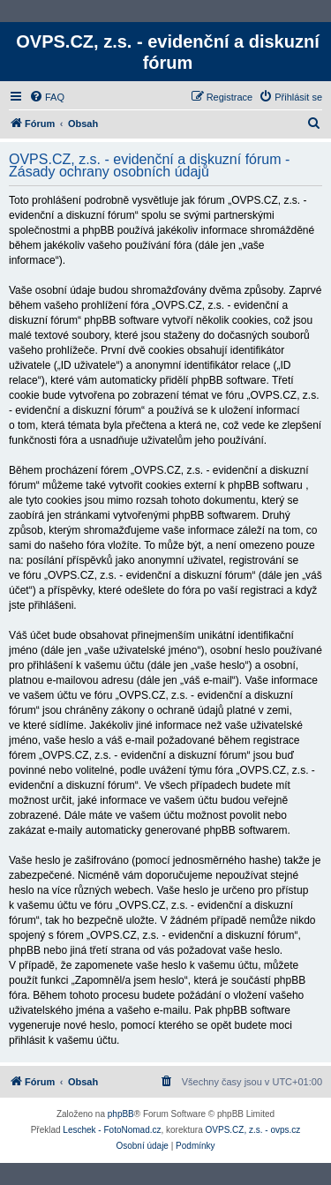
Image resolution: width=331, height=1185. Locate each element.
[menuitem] (46, 97)
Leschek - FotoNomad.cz (112, 1130)
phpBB (121, 1114)
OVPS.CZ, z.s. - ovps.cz (253, 1130)
